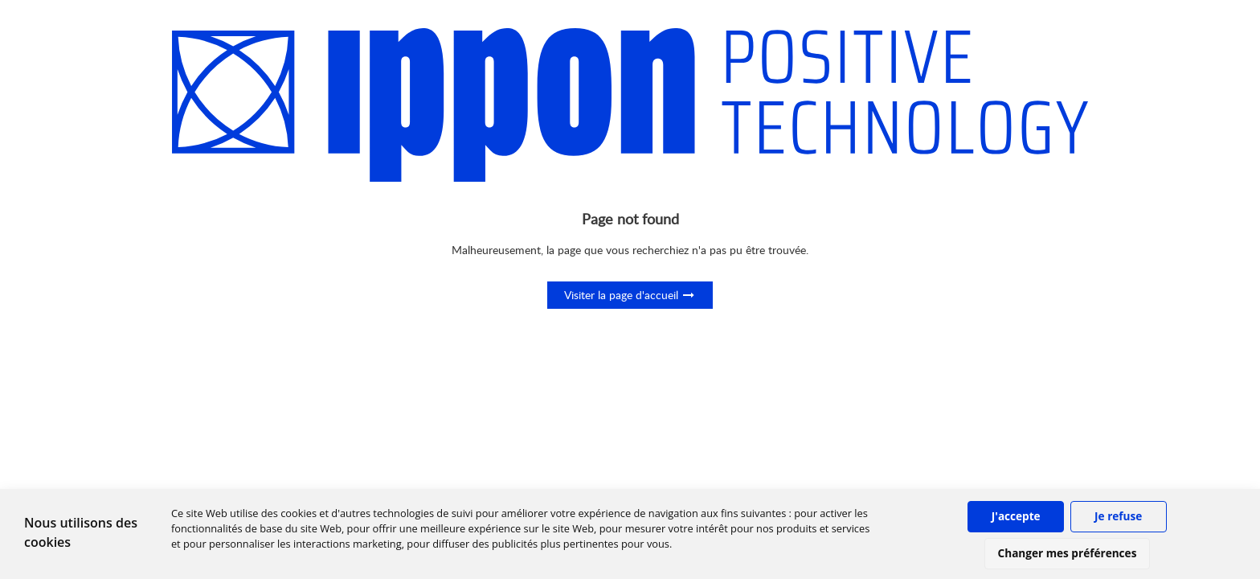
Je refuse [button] (1118, 516)
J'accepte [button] (1016, 516)
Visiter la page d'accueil (630, 294)
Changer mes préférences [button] (1067, 553)
